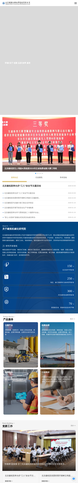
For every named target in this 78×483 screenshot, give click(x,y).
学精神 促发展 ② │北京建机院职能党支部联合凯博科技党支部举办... (35, 464)
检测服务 (9, 372)
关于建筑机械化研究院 (14, 229)
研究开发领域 (9, 246)
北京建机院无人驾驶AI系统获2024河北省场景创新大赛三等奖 (30, 168)
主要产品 (9, 325)
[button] (73, 146)
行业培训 (45, 372)
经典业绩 (45, 325)
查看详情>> (9, 481)
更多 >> (72, 319)
